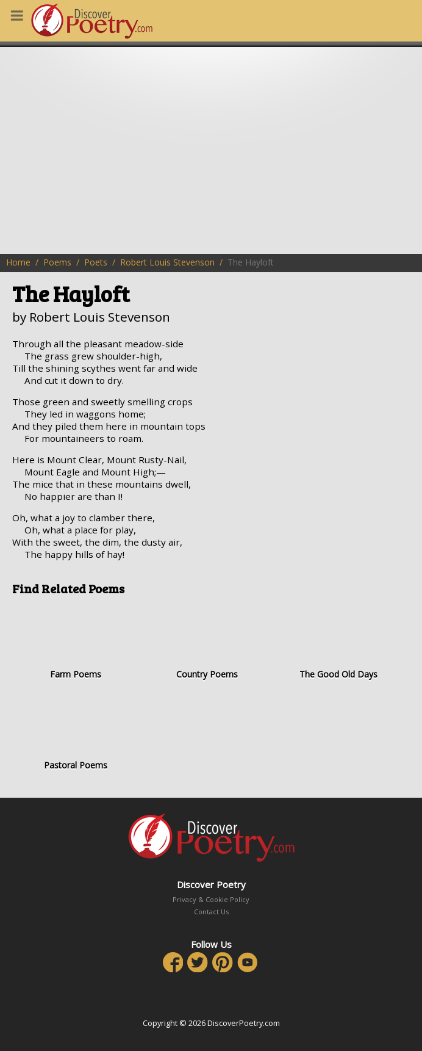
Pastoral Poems (75, 733)
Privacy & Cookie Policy (211, 899)
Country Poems (206, 642)
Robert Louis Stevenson (167, 262)
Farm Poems (75, 642)
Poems (57, 262)
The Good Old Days (338, 642)
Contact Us (211, 911)
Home (18, 262)
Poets (95, 262)
